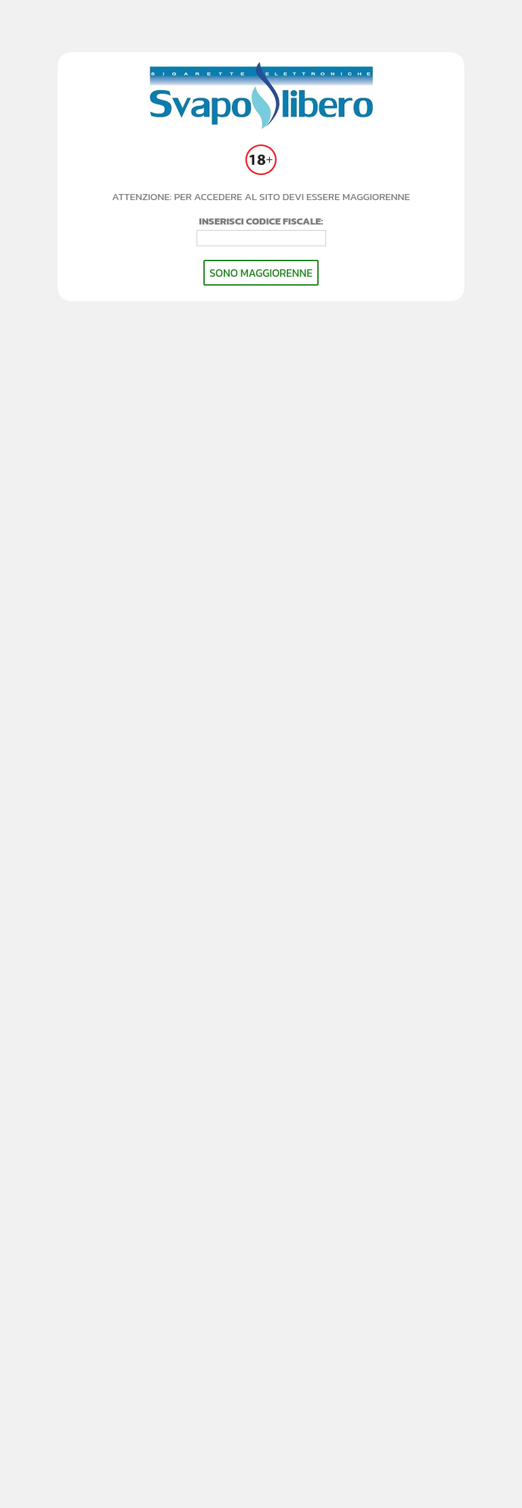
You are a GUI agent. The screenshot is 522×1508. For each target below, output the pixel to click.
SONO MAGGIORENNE (261, 273)
